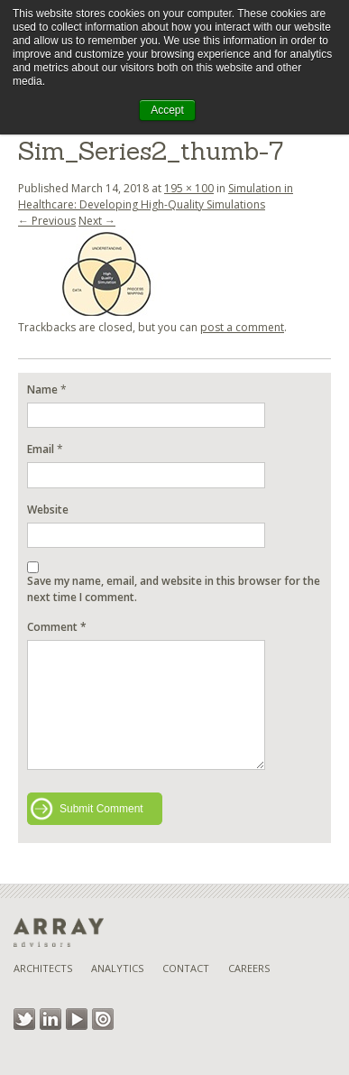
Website (48, 509)
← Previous (47, 220)
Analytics (117, 968)
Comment (57, 627)
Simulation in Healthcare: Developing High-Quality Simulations (155, 196)
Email (40, 449)
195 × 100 (189, 188)
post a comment (242, 327)
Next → (96, 220)
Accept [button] (167, 110)
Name (42, 389)
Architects (43, 968)
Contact (185, 968)
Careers (249, 968)
